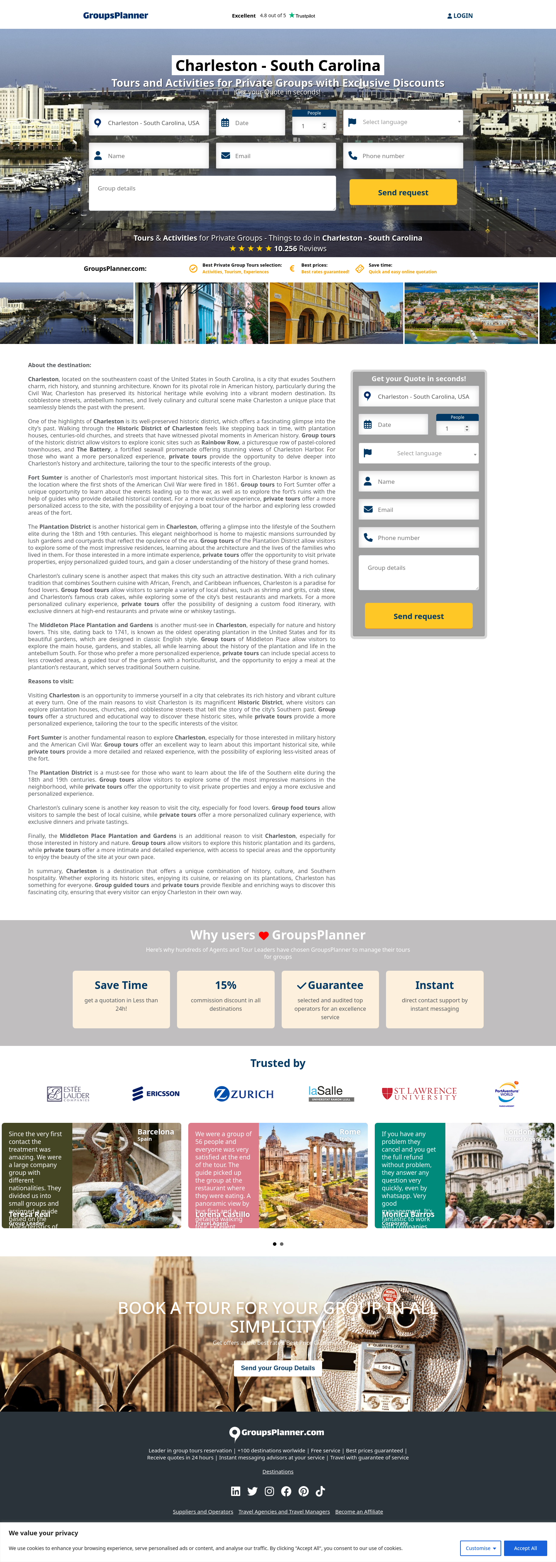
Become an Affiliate (359, 1511)
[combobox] (403, 123)
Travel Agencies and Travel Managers (284, 1511)
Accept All (525, 1548)
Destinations (277, 1471)
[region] (278, 1542)
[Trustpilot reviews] (273, 17)
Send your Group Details (278, 1368)
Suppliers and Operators (203, 1511)
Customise (478, 1548)
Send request (403, 192)
